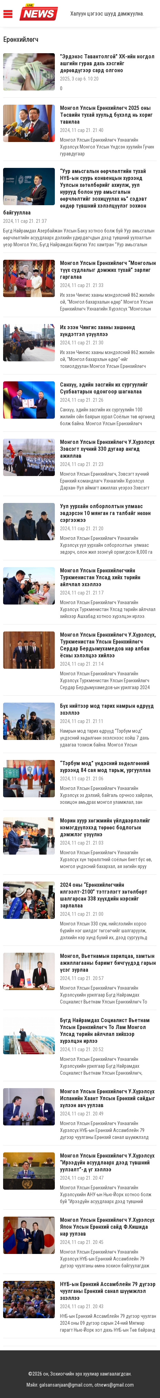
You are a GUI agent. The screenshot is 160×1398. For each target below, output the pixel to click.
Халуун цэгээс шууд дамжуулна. (107, 13)
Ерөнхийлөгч (20, 39)
